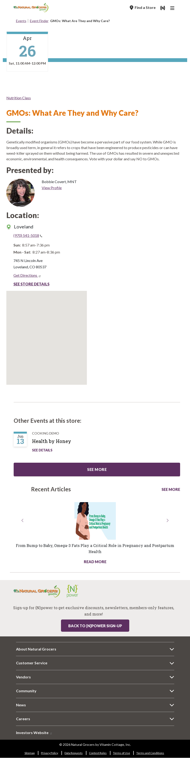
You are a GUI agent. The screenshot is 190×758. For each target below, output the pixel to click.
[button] (22, 541)
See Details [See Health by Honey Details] (42, 450)
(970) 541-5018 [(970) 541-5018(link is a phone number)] (27, 235)
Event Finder (39, 21)
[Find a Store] (143, 7)
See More (171, 489)
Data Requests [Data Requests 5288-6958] (74, 753)
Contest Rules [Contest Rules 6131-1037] (98, 753)
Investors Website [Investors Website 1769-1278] (34, 732)
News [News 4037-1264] (21, 705)
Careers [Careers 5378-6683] (23, 718)
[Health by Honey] (56, 443)
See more (97, 469)
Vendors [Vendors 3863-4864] (23, 677)
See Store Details (31, 284)
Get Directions (27, 275)
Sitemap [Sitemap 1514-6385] (29, 753)
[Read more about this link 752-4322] (95, 521)
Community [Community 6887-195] (26, 691)
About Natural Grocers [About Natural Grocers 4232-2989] (36, 649)
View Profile (52, 187)
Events (21, 21)
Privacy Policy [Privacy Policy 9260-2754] (49, 753)
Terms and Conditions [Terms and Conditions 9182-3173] (150, 753)
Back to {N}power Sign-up (95, 625)
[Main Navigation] (173, 8)
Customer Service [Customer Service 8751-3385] (31, 663)
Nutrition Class (18, 98)
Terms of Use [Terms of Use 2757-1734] (121, 753)
